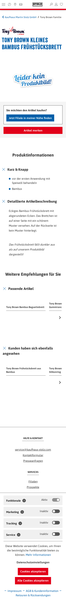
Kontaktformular (33, 455)
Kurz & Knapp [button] (17, 169)
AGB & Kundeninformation (40, 590)
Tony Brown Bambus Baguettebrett (25, 307)
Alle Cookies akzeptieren (33, 580)
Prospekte (33, 487)
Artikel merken (33, 130)
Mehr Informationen (38, 554)
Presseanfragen (33, 460)
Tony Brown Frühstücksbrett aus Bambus (23, 370)
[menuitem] (61, 4)
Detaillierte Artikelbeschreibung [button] (32, 201)
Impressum (13, 590)
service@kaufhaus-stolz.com (33, 449)
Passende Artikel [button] (21, 289)
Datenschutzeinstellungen (33, 562)
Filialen (33, 481)
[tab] (33, 169)
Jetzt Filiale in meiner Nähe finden (30, 118)
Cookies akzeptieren (33, 571)
